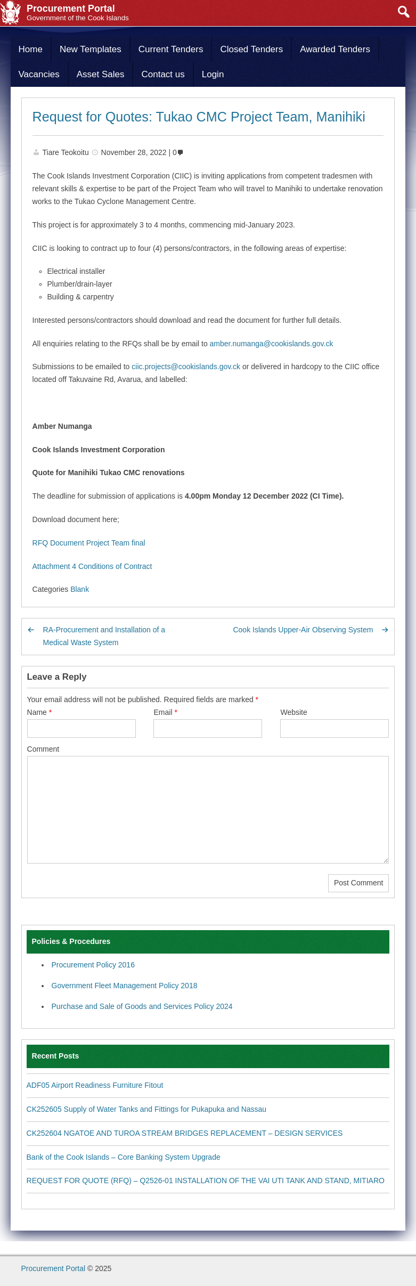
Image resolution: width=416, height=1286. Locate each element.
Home (31, 49)
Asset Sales (101, 74)
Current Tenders (170, 49)
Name (39, 712)
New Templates (90, 49)
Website (293, 712)
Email (165, 712)
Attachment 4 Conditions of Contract (92, 566)
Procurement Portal (53, 1268)
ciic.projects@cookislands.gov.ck (186, 366)
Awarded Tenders (335, 49)
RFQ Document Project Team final (88, 543)
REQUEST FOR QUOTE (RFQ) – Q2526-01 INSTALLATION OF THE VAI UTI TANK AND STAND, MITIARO (206, 1180)
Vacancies (39, 74)
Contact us (162, 74)
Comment (43, 749)
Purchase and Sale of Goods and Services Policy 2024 (142, 1006)
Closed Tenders (251, 49)
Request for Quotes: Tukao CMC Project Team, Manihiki (198, 116)
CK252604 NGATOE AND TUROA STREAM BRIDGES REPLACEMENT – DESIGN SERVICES (185, 1133)
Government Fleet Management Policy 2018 (125, 985)
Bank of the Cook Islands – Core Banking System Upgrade (124, 1157)
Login (213, 74)
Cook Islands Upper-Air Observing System (303, 629)
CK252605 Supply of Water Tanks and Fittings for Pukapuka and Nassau (147, 1109)
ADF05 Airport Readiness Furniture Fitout (95, 1085)
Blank (79, 589)
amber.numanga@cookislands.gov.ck (271, 343)
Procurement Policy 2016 (93, 965)
